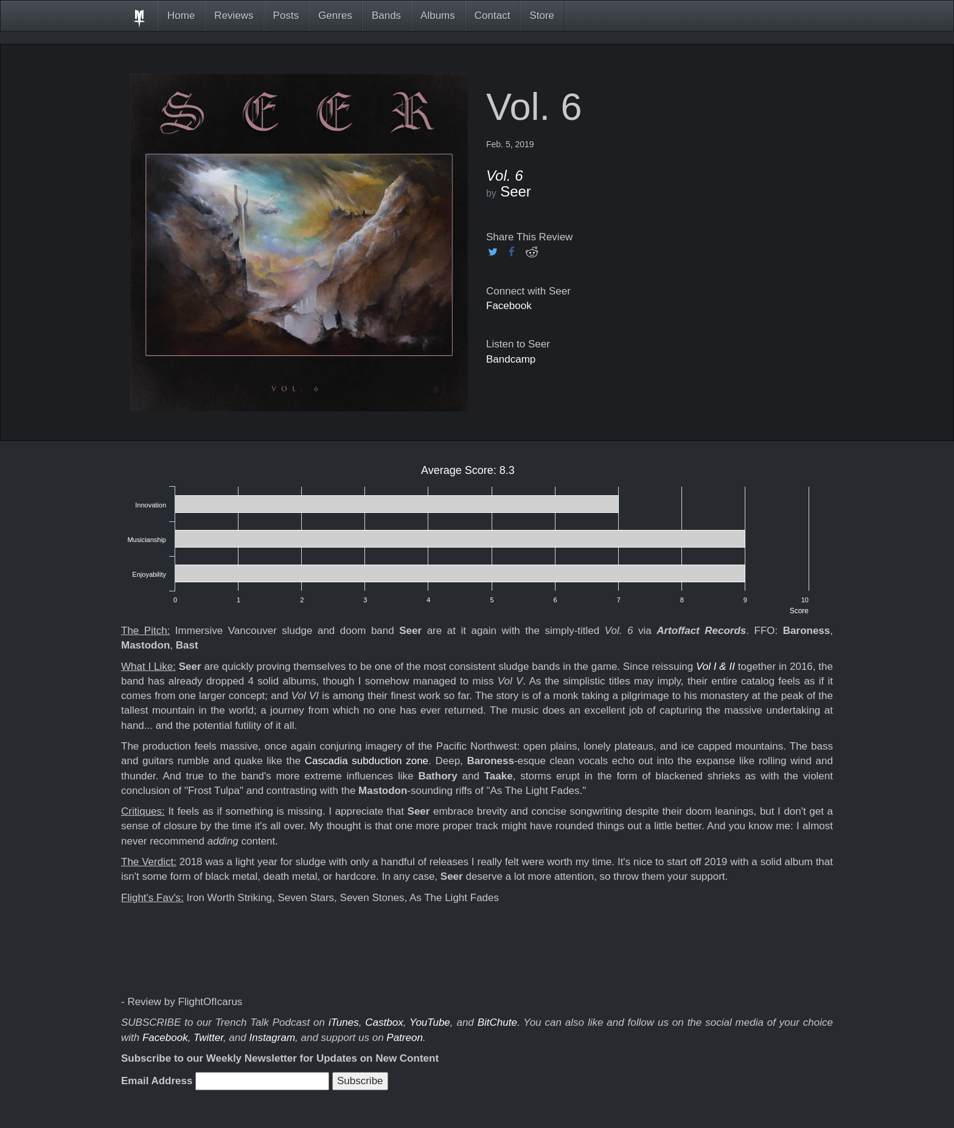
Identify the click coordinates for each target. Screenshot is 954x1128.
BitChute (497, 1022)
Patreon (404, 1037)
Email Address (156, 1081)
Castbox (384, 1022)
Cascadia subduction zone (366, 761)
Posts (286, 15)
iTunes (344, 1022)
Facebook (509, 306)
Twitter (208, 1037)
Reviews (233, 15)
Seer (515, 191)
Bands (386, 15)
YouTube (429, 1022)
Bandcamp (510, 359)
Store (541, 15)
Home (181, 15)
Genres (335, 15)
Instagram (272, 1037)
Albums (437, 15)
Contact (492, 15)
